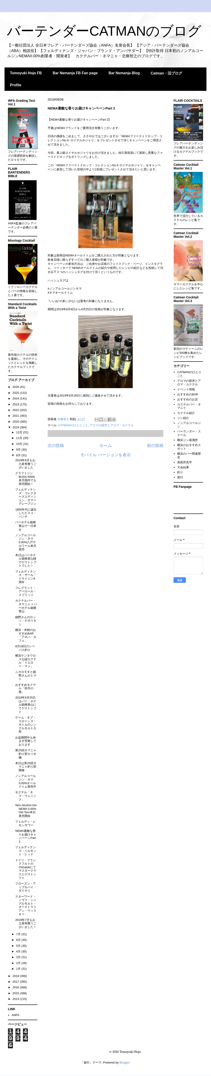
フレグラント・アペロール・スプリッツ (25, 591)
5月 (19, 945)
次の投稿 (56, 445)
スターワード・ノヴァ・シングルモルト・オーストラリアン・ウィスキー (25, 905)
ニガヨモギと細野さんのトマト (25, 675)
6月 (19, 940)
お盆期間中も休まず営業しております (25, 741)
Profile (15, 85)
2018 (16, 976)
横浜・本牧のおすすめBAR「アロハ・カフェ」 (25, 635)
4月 (19, 951)
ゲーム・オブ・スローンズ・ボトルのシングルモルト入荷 (25, 724)
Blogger (124, 1062)
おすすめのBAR (187, 394)
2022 (16, 410)
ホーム (105, 445)
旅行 (180, 477)
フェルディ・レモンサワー (25, 823)
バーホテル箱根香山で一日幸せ (25, 526)
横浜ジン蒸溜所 (187, 440)
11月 (19, 438)
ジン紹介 (183, 418)
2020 (16, 421)
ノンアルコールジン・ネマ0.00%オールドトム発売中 (25, 781)
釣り (180, 472)
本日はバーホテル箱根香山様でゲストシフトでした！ (25, 560)
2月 (19, 963)
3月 (19, 957)
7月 (19, 934)
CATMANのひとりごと (73, 425)
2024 (16, 398)
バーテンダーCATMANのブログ (104, 31)
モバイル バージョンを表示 (105, 455)
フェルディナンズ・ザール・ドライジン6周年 (25, 577)
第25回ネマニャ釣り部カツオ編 (25, 754)
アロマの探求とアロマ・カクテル (112, 425)
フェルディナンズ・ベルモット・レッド (25, 850)
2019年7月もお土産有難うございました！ (25, 923)
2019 (16, 427)
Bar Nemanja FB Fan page (75, 73)
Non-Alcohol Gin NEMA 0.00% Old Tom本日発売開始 (26, 810)
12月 (19, 432)
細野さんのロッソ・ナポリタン (25, 620)
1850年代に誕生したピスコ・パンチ (26, 513)
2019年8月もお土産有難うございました (25, 464)
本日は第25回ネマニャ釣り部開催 (25, 766)
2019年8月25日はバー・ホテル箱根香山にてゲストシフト (25, 704)
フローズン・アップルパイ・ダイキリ (25, 887)
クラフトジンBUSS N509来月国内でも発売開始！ (25, 478)
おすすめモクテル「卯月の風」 (25, 688)
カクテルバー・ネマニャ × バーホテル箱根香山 (26, 606)
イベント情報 (186, 389)
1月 (19, 968)
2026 (16, 387)
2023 (16, 404)
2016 (16, 987)
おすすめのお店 (187, 399)
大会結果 (183, 467)
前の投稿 (155, 445)
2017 (16, 981)
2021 (16, 415)
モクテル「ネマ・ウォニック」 (25, 796)
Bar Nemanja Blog (124, 73)
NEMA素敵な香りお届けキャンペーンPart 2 (25, 836)
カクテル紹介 (186, 413)
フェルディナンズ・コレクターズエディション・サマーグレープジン (25, 496)
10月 (19, 444)
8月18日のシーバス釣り (25, 648)
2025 (16, 392)
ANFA (15, 1015)
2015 (16, 993)
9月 (19, 449)
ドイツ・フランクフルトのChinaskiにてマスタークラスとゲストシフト (25, 869)
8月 (19, 455)
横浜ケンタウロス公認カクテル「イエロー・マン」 (25, 661)
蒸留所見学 (184, 462)
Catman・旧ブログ (166, 73)
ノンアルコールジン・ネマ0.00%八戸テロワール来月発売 (25, 542)
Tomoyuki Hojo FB (26, 73)
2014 (16, 999)
